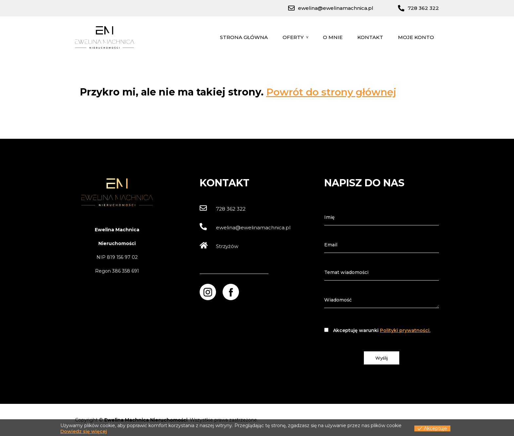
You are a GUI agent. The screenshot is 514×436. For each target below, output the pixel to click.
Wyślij (381, 358)
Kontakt (370, 37)
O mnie (333, 37)
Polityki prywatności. (405, 330)
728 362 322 (223, 208)
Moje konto (416, 37)
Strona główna (244, 37)
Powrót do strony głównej (331, 92)
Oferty (293, 37)
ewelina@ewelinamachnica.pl (245, 227)
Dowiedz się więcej (83, 431)
